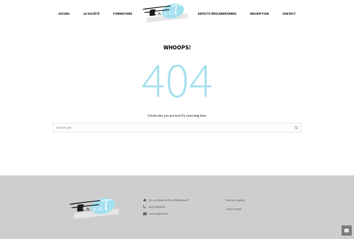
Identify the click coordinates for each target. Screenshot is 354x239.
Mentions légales (235, 200)
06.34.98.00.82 (157, 207)
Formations (122, 14)
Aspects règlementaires (217, 14)
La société (91, 14)
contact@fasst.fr (158, 213)
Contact (289, 14)
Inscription (259, 14)
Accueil (64, 14)
